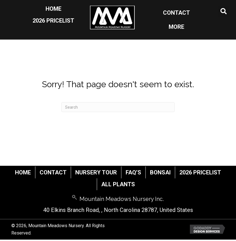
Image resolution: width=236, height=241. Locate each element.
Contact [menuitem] (53, 172)
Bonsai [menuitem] (160, 172)
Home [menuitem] (23, 172)
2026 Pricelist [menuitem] (200, 172)
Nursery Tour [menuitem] (96, 172)
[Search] (118, 107)
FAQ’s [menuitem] (133, 172)
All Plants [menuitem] (118, 184)
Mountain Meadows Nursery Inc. (122, 199)
